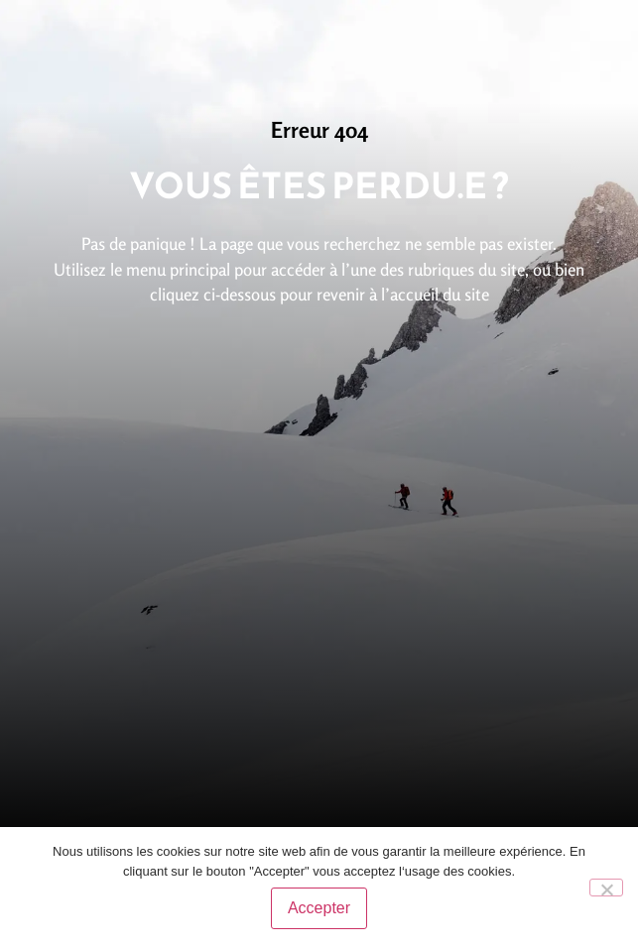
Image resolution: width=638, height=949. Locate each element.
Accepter (319, 907)
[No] (606, 887)
